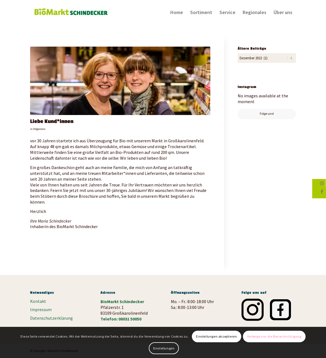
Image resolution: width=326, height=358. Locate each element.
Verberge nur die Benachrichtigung (274, 336)
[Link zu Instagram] (322, 183)
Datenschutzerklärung (51, 318)
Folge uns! (267, 113)
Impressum (41, 309)
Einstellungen (164, 348)
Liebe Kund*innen (51, 121)
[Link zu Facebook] (322, 191)
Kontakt (38, 301)
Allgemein (39, 129)
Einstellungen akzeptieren (216, 336)
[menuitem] (177, 12)
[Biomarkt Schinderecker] (71, 14)
